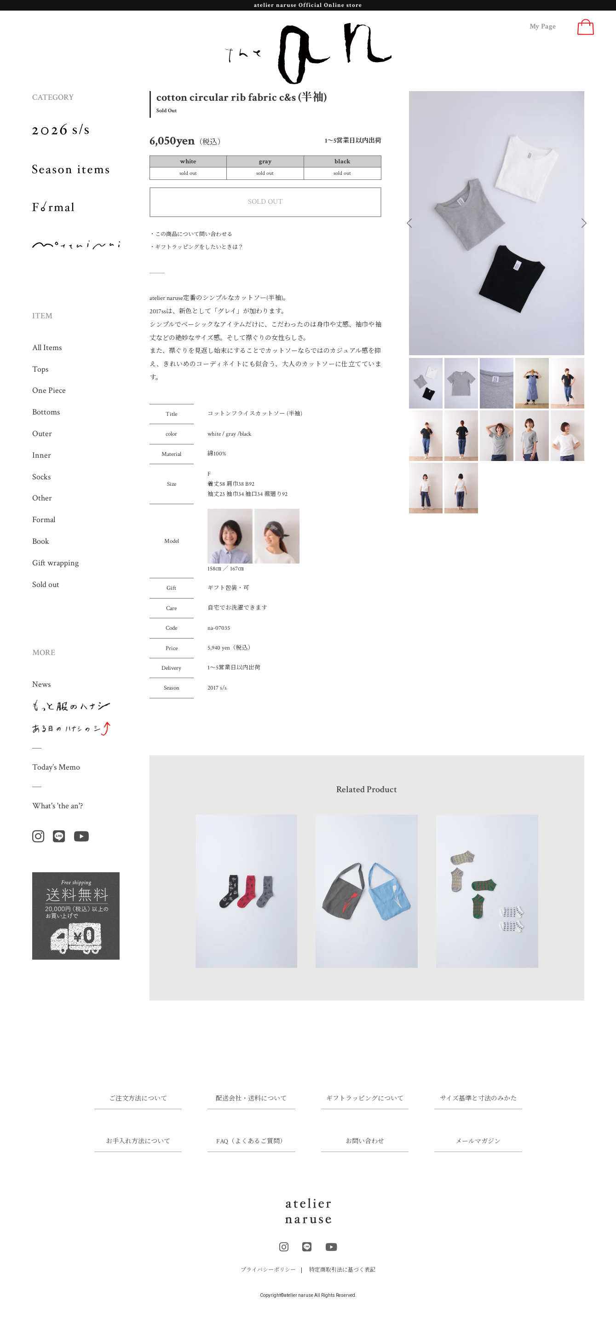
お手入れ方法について (138, 1149)
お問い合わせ (364, 1149)
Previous (409, 223)
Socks (41, 477)
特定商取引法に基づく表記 (342, 1276)
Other (42, 498)
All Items (47, 347)
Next (584, 223)
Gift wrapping (55, 563)
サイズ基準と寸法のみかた (478, 1106)
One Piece (49, 390)
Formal (43, 519)
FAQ (251, 1149)
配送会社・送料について (251, 1106)
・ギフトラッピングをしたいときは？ (196, 247)
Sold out (45, 584)
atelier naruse (308, 1217)
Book (40, 541)
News (41, 684)
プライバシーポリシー (268, 1276)
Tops (40, 369)
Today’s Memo (56, 767)
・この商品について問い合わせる (191, 234)
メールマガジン (478, 1149)
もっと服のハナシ (71, 707)
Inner (41, 455)
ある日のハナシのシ (71, 729)
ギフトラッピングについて (364, 1106)
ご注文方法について (138, 1106)
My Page (543, 26)
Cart (585, 26)
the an (308, 53)
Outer (42, 433)
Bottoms (46, 412)
